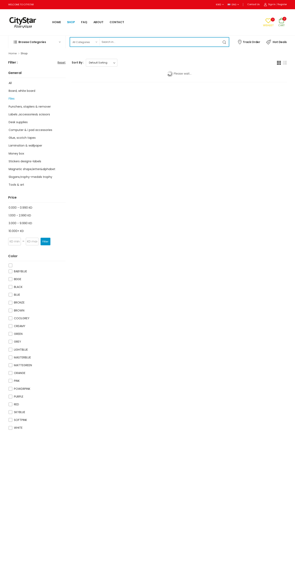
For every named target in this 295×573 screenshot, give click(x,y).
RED (16, 404)
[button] (37, 42)
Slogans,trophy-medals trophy (30, 177)
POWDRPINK (22, 389)
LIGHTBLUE (21, 350)
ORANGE (19, 373)
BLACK (18, 287)
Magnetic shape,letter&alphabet (32, 169)
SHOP (71, 22)
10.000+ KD (16, 231)
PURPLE (18, 397)
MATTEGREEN (23, 365)
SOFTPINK (20, 420)
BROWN (19, 310)
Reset (62, 62)
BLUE (17, 295)
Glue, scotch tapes (22, 138)
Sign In (270, 4)
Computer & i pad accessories (30, 130)
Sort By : (78, 62)
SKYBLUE (19, 412)
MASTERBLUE (22, 357)
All (10, 83)
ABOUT (98, 22)
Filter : (13, 62)
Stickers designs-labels (25, 161)
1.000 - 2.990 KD (20, 215)
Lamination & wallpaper (25, 145)
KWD (218, 4)
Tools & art (16, 185)
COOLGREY (22, 318)
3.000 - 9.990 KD (20, 223)
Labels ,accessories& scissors (29, 114)
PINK (17, 381)
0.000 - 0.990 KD (20, 208)
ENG (232, 4)
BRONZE (19, 302)
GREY (17, 342)
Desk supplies (18, 122)
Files (12, 99)
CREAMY (19, 326)
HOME (56, 22)
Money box (16, 153)
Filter (45, 241)
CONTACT (117, 22)
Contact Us (253, 4)
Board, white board (22, 91)
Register (282, 4)
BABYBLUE (20, 271)
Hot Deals (276, 42)
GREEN (18, 334)
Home (13, 53)
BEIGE (17, 279)
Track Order (248, 42)
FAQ (84, 22)
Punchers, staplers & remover (30, 107)
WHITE (18, 428)
